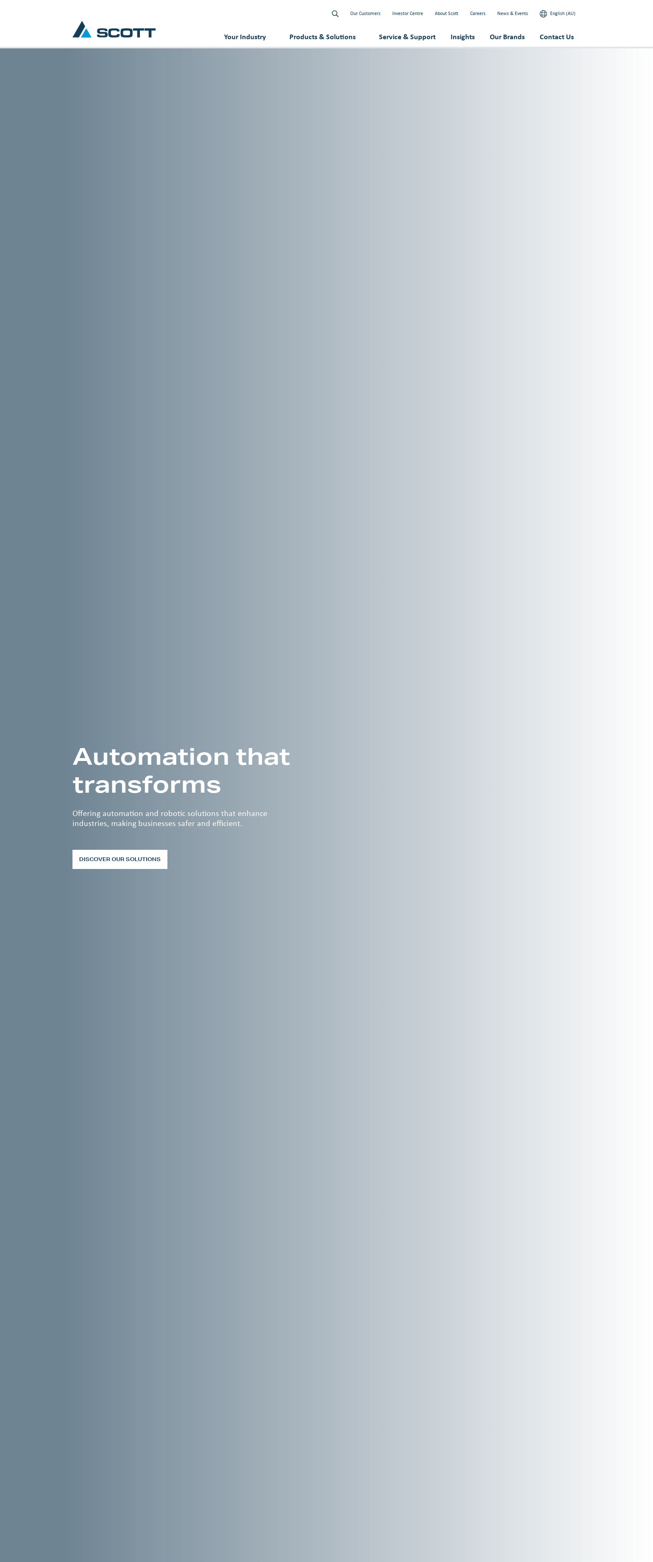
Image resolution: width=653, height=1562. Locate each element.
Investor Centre (407, 13)
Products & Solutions (322, 36)
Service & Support (407, 36)
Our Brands (507, 36)
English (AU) (558, 14)
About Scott (447, 13)
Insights (463, 36)
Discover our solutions (120, 859)
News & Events (512, 13)
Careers (478, 13)
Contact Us (557, 36)
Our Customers (365, 13)
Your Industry (245, 36)
